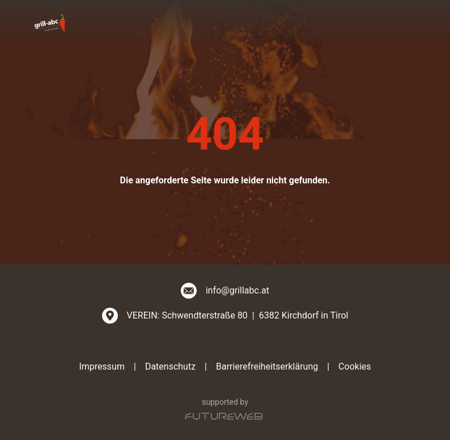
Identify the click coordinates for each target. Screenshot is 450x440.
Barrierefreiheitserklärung (267, 366)
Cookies (354, 366)
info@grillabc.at (237, 290)
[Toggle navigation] (408, 23)
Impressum (102, 366)
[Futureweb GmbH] (224, 416)
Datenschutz (170, 366)
